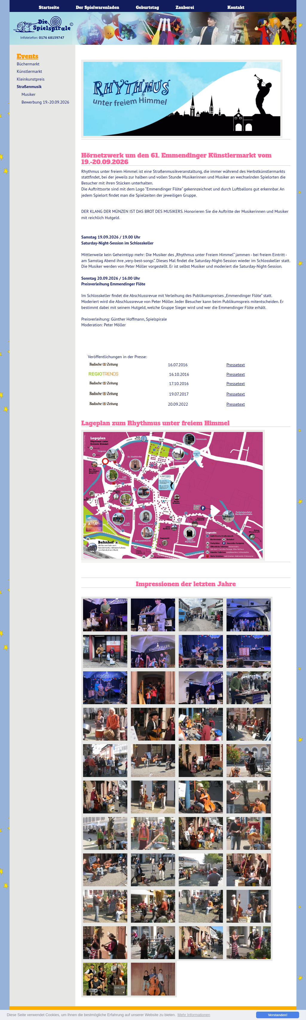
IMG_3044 (249, 942)
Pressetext (236, 364)
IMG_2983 (249, 869)
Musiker (29, 94)
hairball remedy (105, 979)
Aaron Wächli (105, 615)
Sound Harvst (105, 651)
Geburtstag (147, 7)
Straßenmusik (29, 86)
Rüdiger (201, 615)
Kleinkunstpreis (31, 79)
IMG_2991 (153, 833)
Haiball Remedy (153, 979)
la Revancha (105, 687)
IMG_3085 (105, 906)
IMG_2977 (201, 797)
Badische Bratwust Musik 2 (153, 687)
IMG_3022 (153, 942)
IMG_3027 (153, 869)
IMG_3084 (249, 797)
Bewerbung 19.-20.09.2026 (45, 102)
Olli (201, 687)
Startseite (49, 7)
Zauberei (185, 7)
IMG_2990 (201, 833)
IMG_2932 (105, 833)
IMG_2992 (153, 906)
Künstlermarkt (29, 71)
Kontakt (235, 7)
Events (27, 56)
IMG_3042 (105, 869)
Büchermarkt (28, 64)
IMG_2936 (201, 869)
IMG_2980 (201, 942)
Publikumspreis (249, 615)
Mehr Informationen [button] (194, 1015)
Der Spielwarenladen (97, 7)
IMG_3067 (249, 833)
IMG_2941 (105, 942)
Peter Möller (201, 651)
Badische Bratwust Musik (153, 651)
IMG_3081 (201, 906)
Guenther (153, 615)
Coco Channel (249, 651)
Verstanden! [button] (277, 1015)
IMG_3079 (249, 906)
